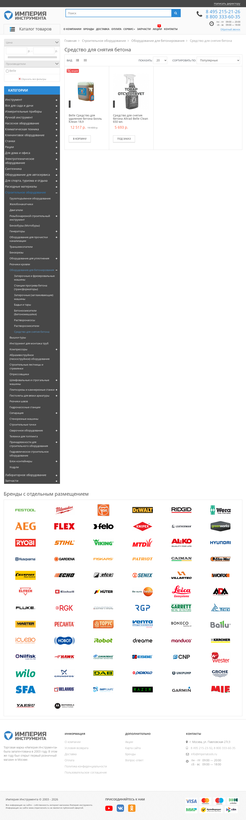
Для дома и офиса (17, 153)
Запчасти (11, 481)
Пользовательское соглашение (86, 772)
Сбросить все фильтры (32, 79)
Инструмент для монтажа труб (29, 343)
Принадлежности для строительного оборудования (29, 444)
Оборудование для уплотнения (29, 258)
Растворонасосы (24, 320)
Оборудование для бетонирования (32, 270)
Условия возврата (76, 748)
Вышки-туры (18, 337)
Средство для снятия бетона (31, 332)
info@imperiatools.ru (204, 754)
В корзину (79, 138)
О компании (73, 742)
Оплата (69, 760)
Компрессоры (18, 349)
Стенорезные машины (24, 419)
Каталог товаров (35, 29)
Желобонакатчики (21, 204)
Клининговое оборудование (24, 135)
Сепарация (16, 413)
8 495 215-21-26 (223, 11)
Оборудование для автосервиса (27, 175)
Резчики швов (19, 401)
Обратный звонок (230, 29)
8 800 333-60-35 (223, 16)
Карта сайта (133, 748)
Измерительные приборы (23, 111)
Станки (10, 141)
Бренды (130, 754)
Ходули (14, 467)
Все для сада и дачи (19, 105)
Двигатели (16, 210)
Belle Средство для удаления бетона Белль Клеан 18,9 (85, 118)
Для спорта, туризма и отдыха (26, 180)
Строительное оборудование (25, 192)
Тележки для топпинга (24, 436)
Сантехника (13, 169)
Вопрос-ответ (134, 760)
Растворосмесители (26, 326)
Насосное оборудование (22, 123)
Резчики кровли (20, 264)
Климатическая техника (22, 129)
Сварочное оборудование (26, 430)
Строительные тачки (23, 424)
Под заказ (124, 138)
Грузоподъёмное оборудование (30, 198)
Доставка (70, 754)
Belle (12, 71)
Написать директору (227, 3)
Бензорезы (16, 252)
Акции (129, 742)
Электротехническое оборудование (19, 161)
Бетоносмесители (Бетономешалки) (25, 312)
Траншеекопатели (21, 247)
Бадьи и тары (22, 304)
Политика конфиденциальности (86, 766)
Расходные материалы (21, 186)
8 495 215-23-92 (201, 748)
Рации (9, 147)
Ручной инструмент (19, 117)
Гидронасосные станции (25, 407)
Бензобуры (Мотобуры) (25, 225)
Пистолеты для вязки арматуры (29, 395)
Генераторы (17, 231)
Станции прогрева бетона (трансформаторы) (30, 287)
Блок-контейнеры (21, 461)
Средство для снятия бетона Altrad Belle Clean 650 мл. (130, 118)
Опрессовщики (19, 374)
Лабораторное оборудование (25, 475)
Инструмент (13, 100)
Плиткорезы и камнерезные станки (32, 389)
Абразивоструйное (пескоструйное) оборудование (30, 357)
